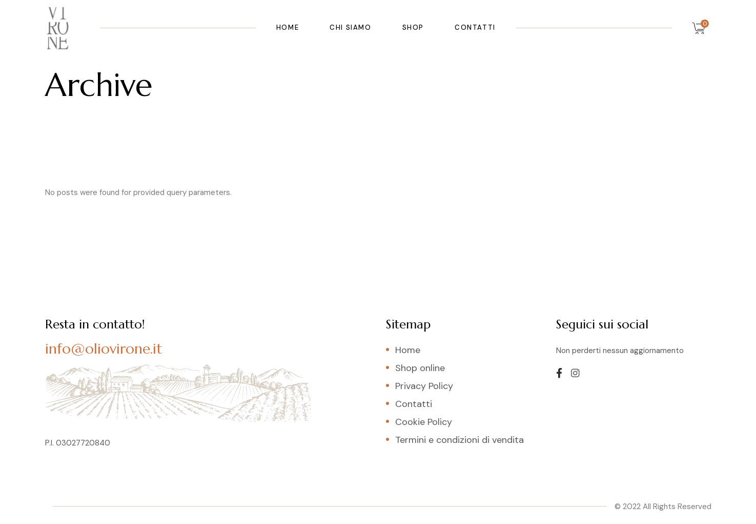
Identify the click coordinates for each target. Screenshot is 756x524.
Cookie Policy (423, 422)
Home (407, 350)
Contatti (413, 404)
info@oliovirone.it (103, 349)
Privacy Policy (424, 386)
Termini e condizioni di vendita (459, 440)
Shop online (420, 368)
